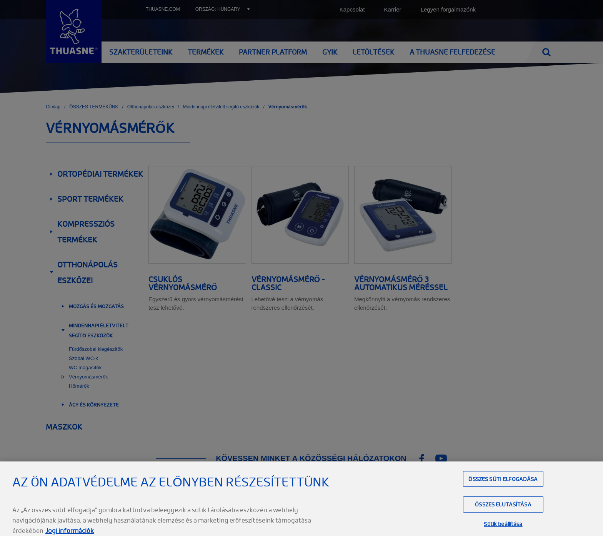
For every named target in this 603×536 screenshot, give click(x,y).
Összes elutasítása (503, 515)
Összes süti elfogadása (503, 490)
